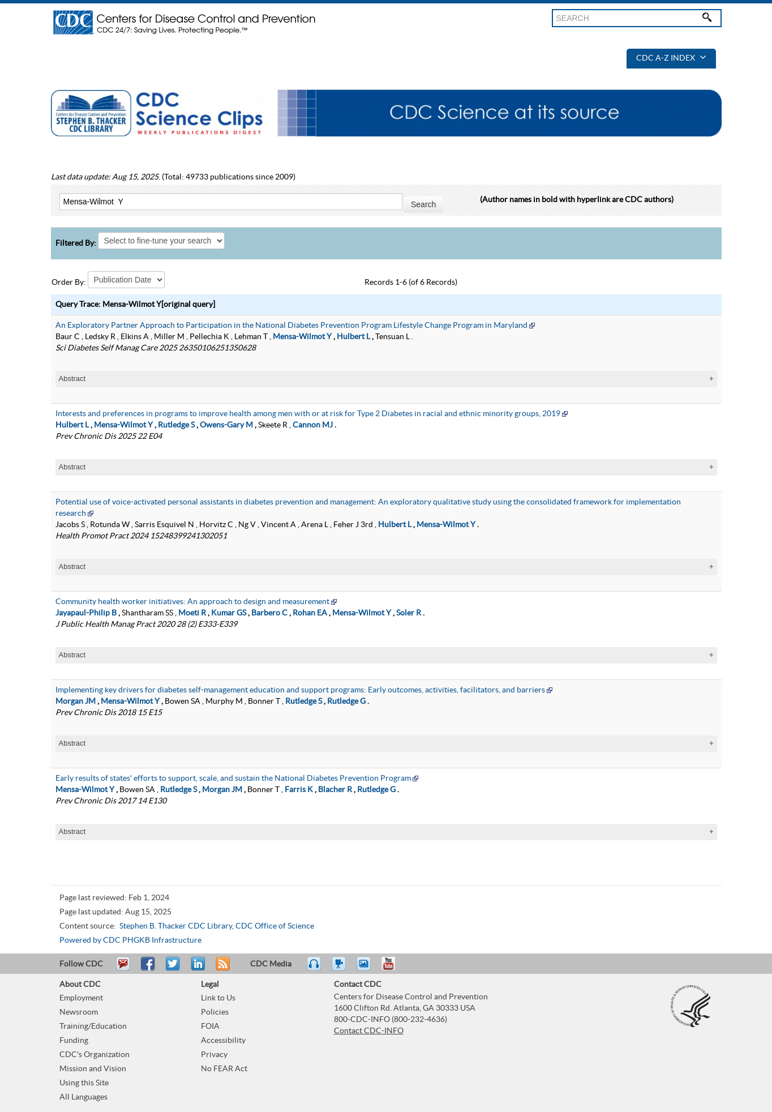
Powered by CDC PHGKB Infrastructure (130, 940)
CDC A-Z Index (671, 58)
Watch (340, 968)
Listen (314, 968)
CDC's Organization (94, 1055)
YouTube (394, 968)
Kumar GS (228, 613)
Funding (73, 1041)
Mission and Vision (92, 1069)
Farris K (299, 790)
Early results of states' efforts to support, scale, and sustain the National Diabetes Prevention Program (233, 778)
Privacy (214, 1055)
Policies (215, 1012)
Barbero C (269, 613)
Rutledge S (176, 425)
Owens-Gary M (226, 425)
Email (122, 968)
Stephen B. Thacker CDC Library (175, 926)
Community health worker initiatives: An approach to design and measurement (192, 602)
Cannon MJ (313, 425)
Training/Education (93, 1026)
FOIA (210, 1026)
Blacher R (335, 790)
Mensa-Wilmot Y (302, 337)
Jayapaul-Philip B (86, 613)
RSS (221, 968)
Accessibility (223, 1041)
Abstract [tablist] (72, 378)
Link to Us (218, 998)
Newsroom (78, 1012)
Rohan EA (310, 613)
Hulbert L (353, 337)
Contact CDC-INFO (369, 1031)
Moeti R (192, 613)
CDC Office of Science (274, 926)
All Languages (83, 1097)
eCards (366, 968)
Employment (81, 998)
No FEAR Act (224, 1069)
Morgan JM (75, 701)
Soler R (408, 613)
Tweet (173, 968)
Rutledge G (346, 701)
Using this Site (84, 1083)
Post (196, 968)
